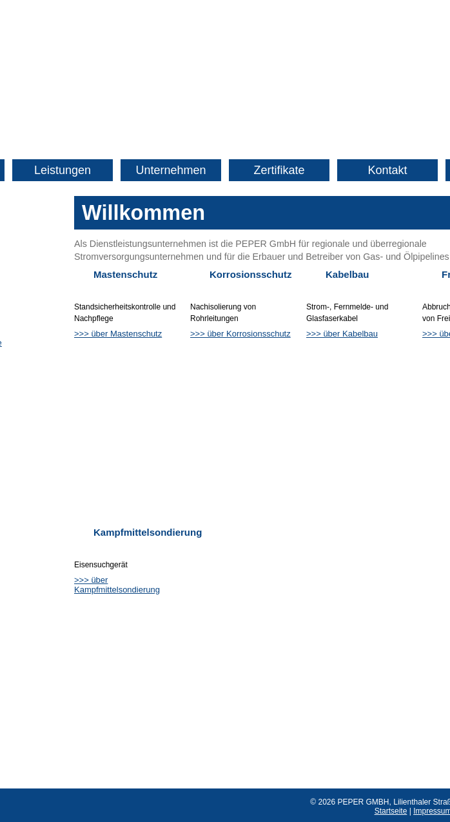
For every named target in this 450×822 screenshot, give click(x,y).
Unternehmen (170, 170)
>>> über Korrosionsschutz (240, 333)
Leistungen (62, 170)
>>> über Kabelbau (342, 333)
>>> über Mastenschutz (118, 333)
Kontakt (387, 170)
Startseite (391, 811)
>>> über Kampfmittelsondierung (117, 584)
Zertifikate (278, 170)
